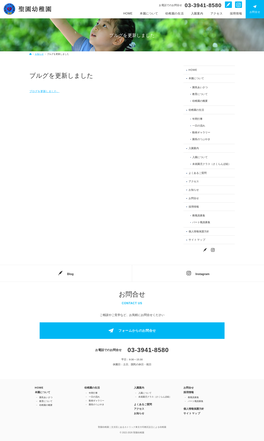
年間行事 (197, 118)
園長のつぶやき (201, 139)
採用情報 (194, 206)
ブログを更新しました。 (44, 91)
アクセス (194, 181)
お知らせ (194, 189)
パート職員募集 (201, 222)
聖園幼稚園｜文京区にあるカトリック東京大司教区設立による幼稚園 (132, 427)
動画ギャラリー (201, 132)
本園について (196, 78)
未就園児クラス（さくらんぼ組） (211, 163)
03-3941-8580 (203, 5)
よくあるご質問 (198, 172)
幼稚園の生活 (196, 109)
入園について (200, 157)
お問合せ (194, 198)
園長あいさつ (200, 87)
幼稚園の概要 (200, 100)
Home (193, 69)
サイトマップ (197, 239)
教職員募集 (198, 215)
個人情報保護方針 (199, 231)
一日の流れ (198, 125)
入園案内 (194, 148)
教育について (200, 94)
